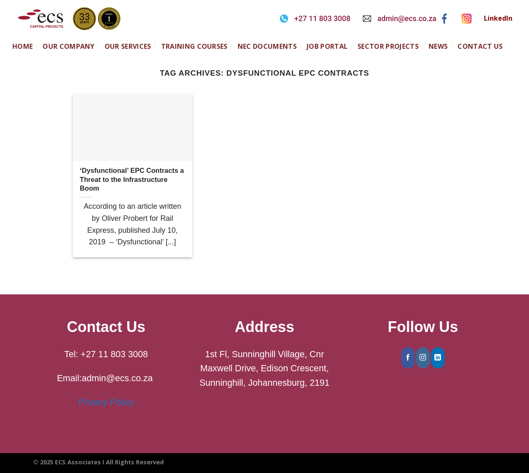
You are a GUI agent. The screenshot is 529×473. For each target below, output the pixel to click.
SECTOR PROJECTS (388, 46)
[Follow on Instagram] (423, 358)
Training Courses (194, 46)
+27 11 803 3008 (322, 18)
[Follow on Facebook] (408, 358)
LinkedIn (498, 18)
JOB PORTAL (327, 46)
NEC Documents (267, 46)
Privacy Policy (105, 402)
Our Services (128, 46)
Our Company (69, 46)
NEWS (438, 46)
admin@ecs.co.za (406, 18)
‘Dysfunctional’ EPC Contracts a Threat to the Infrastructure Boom (132, 179)
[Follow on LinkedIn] (438, 358)
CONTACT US (480, 46)
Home (22, 46)
